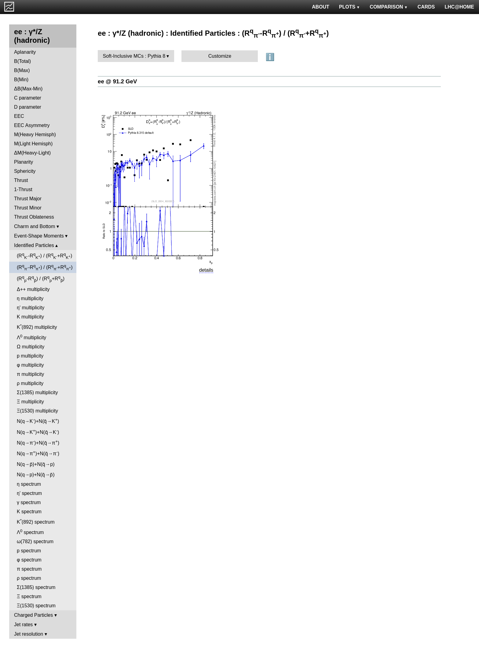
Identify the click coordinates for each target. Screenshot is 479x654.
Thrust (21, 180)
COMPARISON (389, 6)
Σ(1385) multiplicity (37, 392)
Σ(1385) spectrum (36, 587)
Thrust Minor (28, 207)
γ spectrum (29, 502)
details (206, 270)
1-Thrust (23, 189)
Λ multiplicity (31, 337)
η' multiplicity (30, 307)
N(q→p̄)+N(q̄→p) (36, 464)
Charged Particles (33, 615)
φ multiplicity (30, 365)
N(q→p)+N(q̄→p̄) (36, 474)
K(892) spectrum (35, 521)
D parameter (27, 107)
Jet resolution (28, 634)
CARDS (426, 6)
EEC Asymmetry (31, 125)
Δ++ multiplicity (33, 289)
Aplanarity (25, 52)
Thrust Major (28, 198)
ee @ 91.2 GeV (117, 81)
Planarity (23, 162)
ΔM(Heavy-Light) (32, 152)
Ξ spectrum (29, 596)
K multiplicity (30, 316)
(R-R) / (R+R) (44, 256)
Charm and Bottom (34, 226)
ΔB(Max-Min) (28, 88)
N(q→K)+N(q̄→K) (38, 420)
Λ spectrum (30, 532)
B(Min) (21, 79)
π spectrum (29, 569)
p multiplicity (30, 355)
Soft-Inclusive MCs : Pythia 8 (134, 56)
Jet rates (23, 624)
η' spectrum (29, 493)
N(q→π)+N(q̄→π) (38, 442)
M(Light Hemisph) (33, 143)
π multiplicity (30, 374)
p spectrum (29, 550)
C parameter (27, 97)
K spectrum (29, 511)
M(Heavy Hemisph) (35, 134)
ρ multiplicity (30, 383)
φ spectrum (29, 559)
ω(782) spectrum (35, 541)
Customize (220, 56)
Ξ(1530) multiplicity (37, 410)
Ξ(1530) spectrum (36, 605)
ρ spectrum (29, 578)
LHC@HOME (459, 6)
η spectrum (29, 484)
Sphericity (24, 171)
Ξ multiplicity (30, 401)
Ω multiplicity (30, 346)
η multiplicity (30, 298)
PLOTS (349, 6)
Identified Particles (34, 245)
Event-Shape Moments (39, 235)
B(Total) (22, 61)
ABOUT (320, 6)
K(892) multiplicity (37, 326)
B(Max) (22, 70)
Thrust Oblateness (34, 217)
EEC (19, 116)
